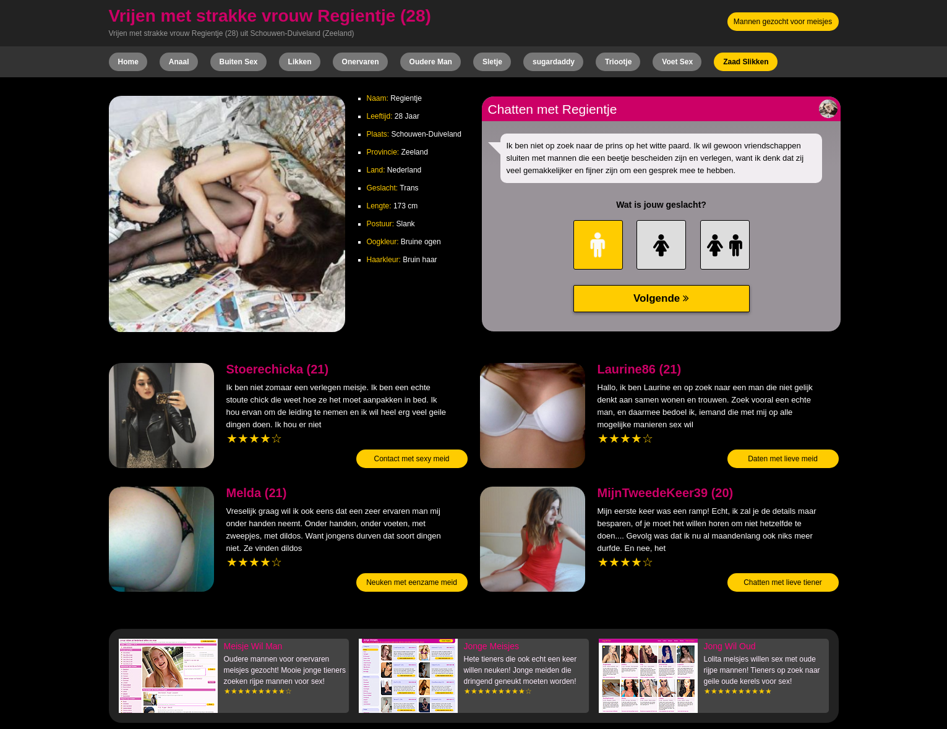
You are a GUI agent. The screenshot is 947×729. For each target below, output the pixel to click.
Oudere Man (430, 62)
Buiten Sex (239, 62)
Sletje (492, 62)
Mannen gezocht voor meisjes (783, 21)
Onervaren (360, 62)
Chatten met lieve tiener (782, 582)
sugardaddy (554, 62)
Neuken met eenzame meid (411, 582)
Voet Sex (677, 62)
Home (128, 62)
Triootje (618, 62)
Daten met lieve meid (783, 458)
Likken (300, 62)
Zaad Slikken (745, 62)
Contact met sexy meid (411, 458)
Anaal (179, 62)
